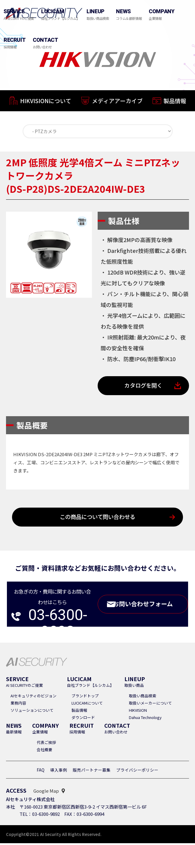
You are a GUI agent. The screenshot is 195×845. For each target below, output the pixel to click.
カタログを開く (143, 387)
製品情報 (174, 103)
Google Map (46, 792)
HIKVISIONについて (45, 101)
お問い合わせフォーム (149, 606)
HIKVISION (138, 712)
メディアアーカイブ (117, 102)
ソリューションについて (32, 712)
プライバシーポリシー (137, 772)
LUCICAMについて (87, 705)
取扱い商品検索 (142, 697)
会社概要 (44, 751)
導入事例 (58, 772)
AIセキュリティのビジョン (33, 697)
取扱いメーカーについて (150, 705)
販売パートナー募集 (92, 772)
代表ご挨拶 (46, 744)
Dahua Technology (145, 719)
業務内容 (18, 705)
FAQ (40, 772)
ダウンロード (83, 719)
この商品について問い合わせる (97, 519)
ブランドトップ (85, 697)
